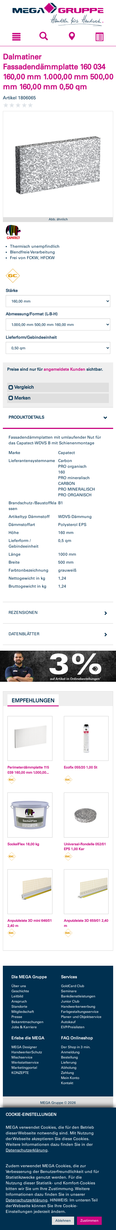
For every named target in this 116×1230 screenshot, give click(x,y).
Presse (16, 1017)
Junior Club (70, 1001)
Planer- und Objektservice (81, 1017)
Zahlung (67, 1073)
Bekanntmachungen (27, 1022)
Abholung (68, 1068)
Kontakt (67, 1083)
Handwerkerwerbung (78, 1007)
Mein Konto (70, 1078)
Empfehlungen (33, 700)
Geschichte (20, 991)
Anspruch (19, 1001)
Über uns (18, 986)
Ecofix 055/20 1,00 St (80, 767)
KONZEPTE (20, 1073)
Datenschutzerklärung (27, 1150)
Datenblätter (24, 634)
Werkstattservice (25, 1062)
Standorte (19, 1007)
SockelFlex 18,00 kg (23, 844)
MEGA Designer (24, 1047)
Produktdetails (26, 417)
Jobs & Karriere (24, 1027)
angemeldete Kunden (64, 369)
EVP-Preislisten (72, 1027)
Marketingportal (24, 1068)
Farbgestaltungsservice (80, 1012)
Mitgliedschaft (22, 1012)
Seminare (69, 991)
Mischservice (21, 1057)
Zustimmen (89, 1221)
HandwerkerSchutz (26, 1052)
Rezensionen (23, 612)
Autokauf (68, 1022)
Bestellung (69, 1057)
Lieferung (68, 1062)
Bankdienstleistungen (78, 996)
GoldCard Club (72, 986)
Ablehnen (63, 1221)
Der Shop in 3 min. (75, 1047)
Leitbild (17, 996)
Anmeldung (70, 1052)
